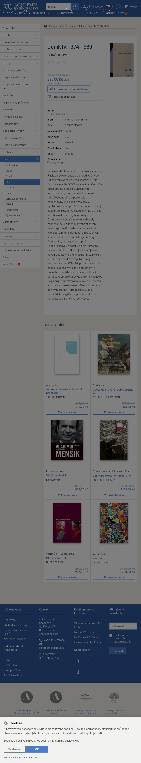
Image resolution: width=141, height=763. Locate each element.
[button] (109, 6)
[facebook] (77, 661)
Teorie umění (12, 209)
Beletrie (7, 34)
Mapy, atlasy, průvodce (16, 102)
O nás (7, 660)
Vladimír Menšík (56, 475)
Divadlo (9, 176)
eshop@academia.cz (51, 646)
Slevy (6, 257)
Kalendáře (9, 228)
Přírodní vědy (10, 123)
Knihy (61, 26)
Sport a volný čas (13, 137)
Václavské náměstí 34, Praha (87, 625)
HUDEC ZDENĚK (55, 562)
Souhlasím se (122, 638)
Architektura (11, 165)
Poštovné (10, 619)
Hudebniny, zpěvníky (14, 70)
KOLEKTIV (115, 397)
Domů (49, 26)
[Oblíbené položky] (118, 6)
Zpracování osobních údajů (16, 631)
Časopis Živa (12, 670)
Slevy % (92, 13)
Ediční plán (10, 665)
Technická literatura (14, 144)
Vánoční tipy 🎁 (117, 13)
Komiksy (7, 235)
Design (9, 170)
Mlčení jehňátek (56, 557)
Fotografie (10, 187)
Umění (6, 159)
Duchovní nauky (12, 49)
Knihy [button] (19, 13)
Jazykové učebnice (14, 77)
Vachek (97, 558)
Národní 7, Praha (84, 632)
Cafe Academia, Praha (87, 642)
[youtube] (77, 671)
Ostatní (9, 204)
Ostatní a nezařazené (15, 242)
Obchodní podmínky (15, 625)
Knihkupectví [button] (66, 13)
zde (36, 757)
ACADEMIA (9, 27)
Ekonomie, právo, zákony (17, 55)
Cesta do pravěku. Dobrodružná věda (113, 390)
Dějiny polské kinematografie (112, 475)
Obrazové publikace (15, 198)
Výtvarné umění (13, 215)
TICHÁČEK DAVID (55, 397)
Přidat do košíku (67, 412)
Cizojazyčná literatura (15, 41)
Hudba (8, 193)
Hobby (6, 63)
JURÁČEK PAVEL (58, 55)
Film (7, 182)
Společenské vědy (13, 130)
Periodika (8, 109)
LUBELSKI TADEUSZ (104, 479)
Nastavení (14, 749)
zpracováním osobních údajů (122, 639)
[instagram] (88, 661)
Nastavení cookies (15, 639)
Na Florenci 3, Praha (86, 637)
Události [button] (39, 13)
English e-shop (13, 675)
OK (37, 749)
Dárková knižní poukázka (17, 250)
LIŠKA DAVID (53, 479)
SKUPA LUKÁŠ (101, 397)
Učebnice (8, 151)
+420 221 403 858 (52, 640)
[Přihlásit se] (93, 6)
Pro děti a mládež (12, 116)
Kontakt (44, 609)
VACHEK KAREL (101, 562)
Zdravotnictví (10, 221)
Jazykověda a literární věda (15, 86)
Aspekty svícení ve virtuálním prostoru (65, 390)
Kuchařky (8, 95)
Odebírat (117, 651)
